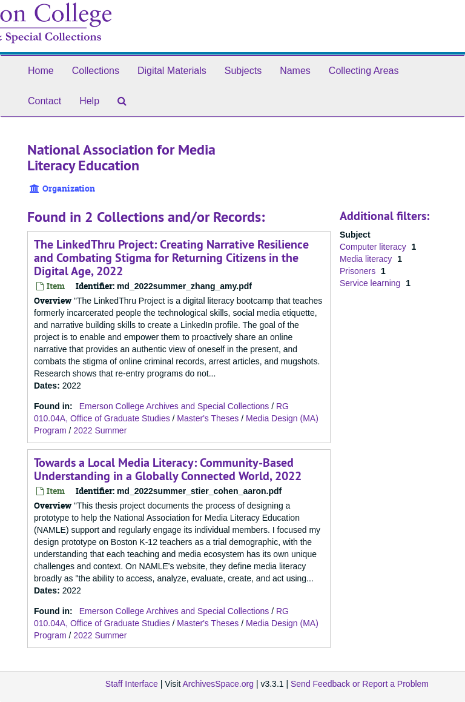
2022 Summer (100, 430)
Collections (95, 70)
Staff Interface (131, 684)
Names (295, 70)
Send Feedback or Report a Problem (360, 684)
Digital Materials (171, 70)
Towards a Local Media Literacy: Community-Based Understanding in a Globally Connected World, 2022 (168, 469)
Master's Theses (208, 418)
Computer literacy (374, 247)
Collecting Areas (364, 70)
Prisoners (359, 271)
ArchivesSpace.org (218, 684)
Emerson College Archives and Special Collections (174, 406)
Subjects (243, 70)
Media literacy (367, 259)
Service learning (371, 283)
